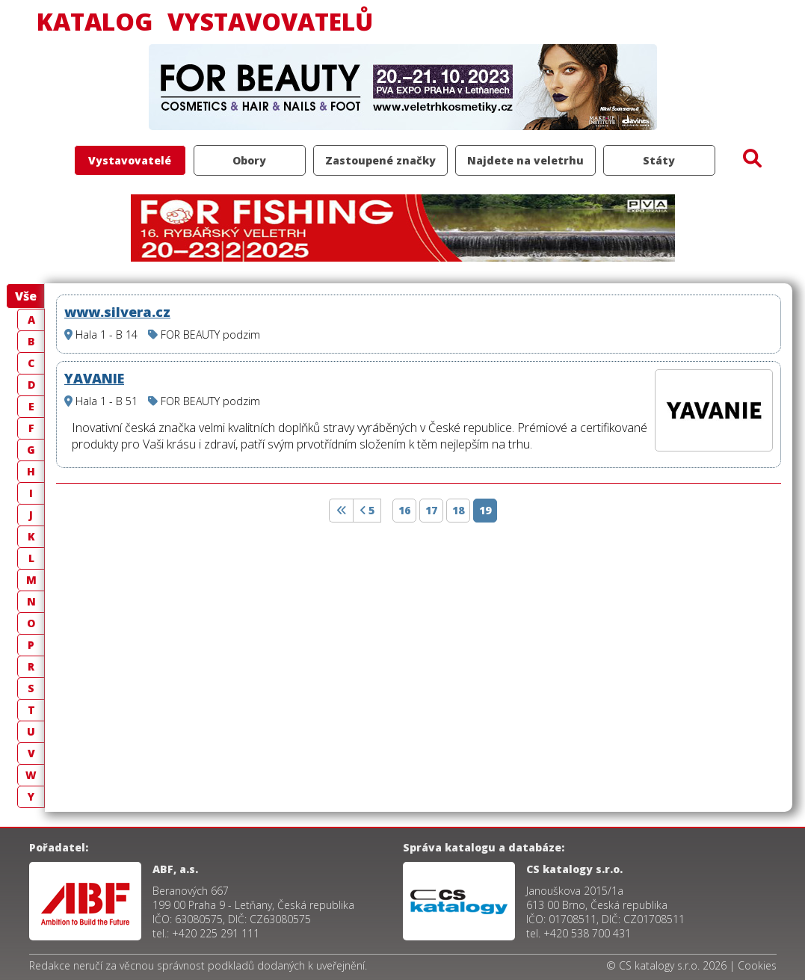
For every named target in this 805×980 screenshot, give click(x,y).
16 (404, 510)
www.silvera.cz (117, 312)
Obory (249, 160)
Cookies (757, 965)
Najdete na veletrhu (525, 160)
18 (458, 510)
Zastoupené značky (380, 160)
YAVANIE (94, 378)
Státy (659, 160)
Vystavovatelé (129, 160)
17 (431, 510)
